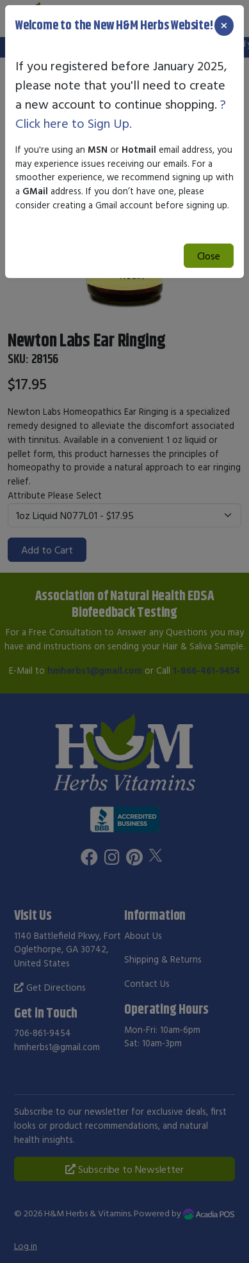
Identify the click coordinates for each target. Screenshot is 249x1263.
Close (208, 255)
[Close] (224, 25)
